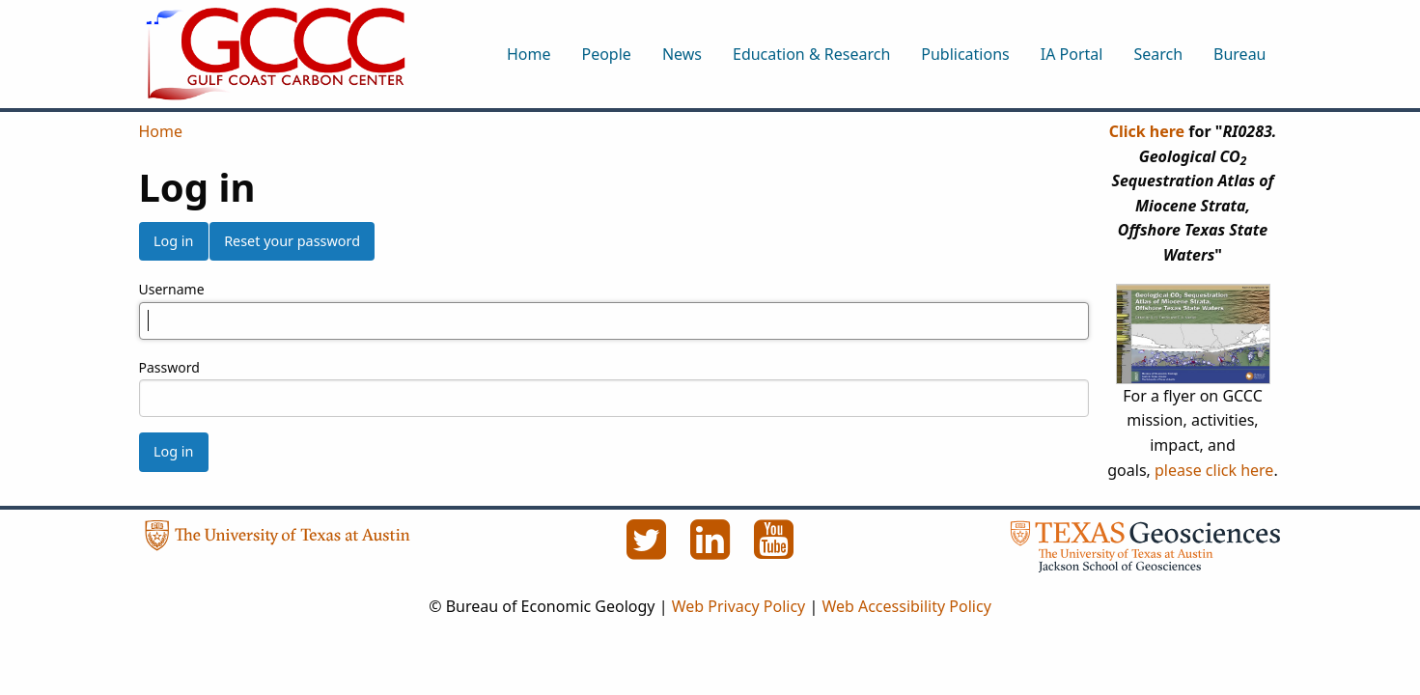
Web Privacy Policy (739, 606)
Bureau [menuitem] (1239, 54)
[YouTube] (774, 550)
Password (169, 367)
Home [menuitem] (529, 54)
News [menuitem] (682, 54)
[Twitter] (649, 550)
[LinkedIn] (712, 550)
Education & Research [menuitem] (811, 54)
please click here (1214, 470)
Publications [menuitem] (965, 54)
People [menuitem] (605, 54)
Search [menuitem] (1158, 54)
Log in (173, 241)
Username (172, 289)
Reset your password (292, 241)
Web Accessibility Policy (905, 606)
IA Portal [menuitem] (1072, 54)
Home (161, 131)
